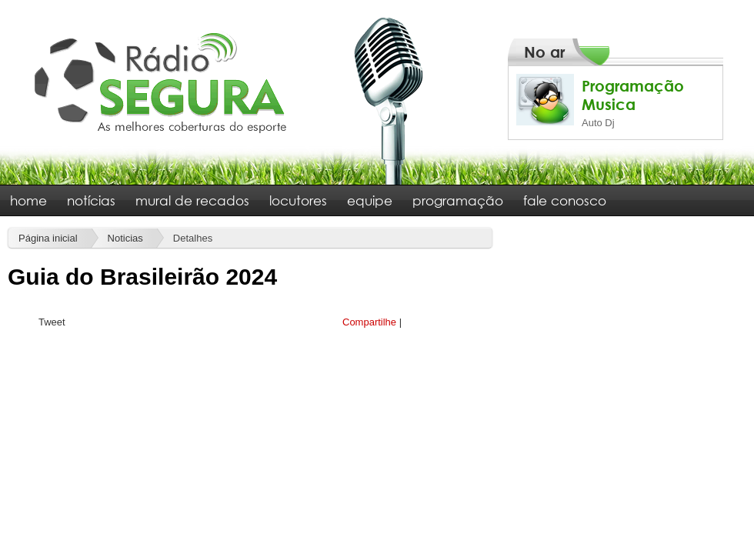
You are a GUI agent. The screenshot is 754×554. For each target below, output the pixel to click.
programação (457, 200)
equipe (369, 200)
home (28, 200)
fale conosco (564, 200)
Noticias (125, 238)
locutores (298, 200)
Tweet (51, 322)
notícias (91, 200)
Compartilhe (369, 322)
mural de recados (192, 200)
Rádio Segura (161, 82)
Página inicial (48, 238)
